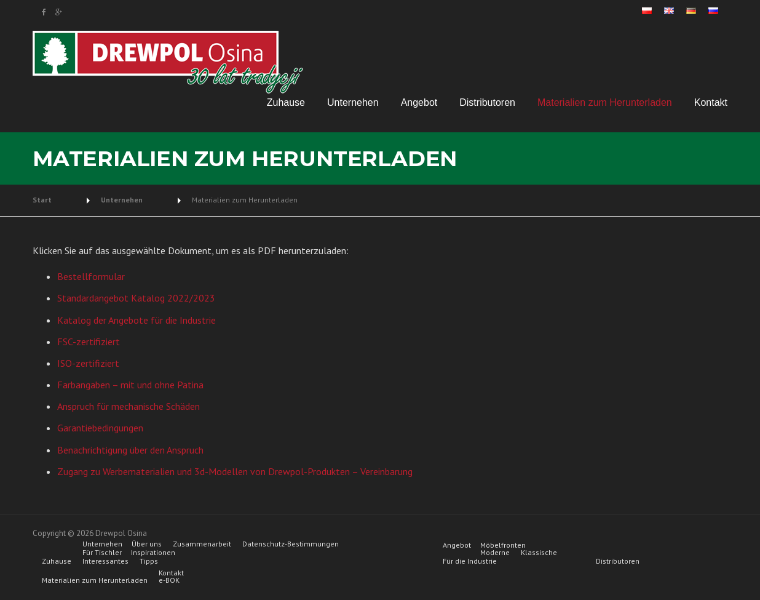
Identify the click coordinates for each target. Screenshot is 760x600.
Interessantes (105, 561)
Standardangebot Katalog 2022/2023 (136, 298)
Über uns (147, 544)
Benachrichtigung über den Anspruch (130, 450)
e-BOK (169, 580)
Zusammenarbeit (202, 544)
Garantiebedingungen (100, 428)
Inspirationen (153, 552)
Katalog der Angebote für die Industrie (136, 320)
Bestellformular (91, 276)
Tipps (149, 561)
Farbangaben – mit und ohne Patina (130, 384)
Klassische (539, 552)
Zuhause (286, 102)
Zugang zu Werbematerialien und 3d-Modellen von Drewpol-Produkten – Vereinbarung (235, 471)
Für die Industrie (470, 561)
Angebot (419, 102)
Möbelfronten (503, 545)
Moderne (495, 552)
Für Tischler (102, 552)
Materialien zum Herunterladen (604, 102)
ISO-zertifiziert (88, 363)
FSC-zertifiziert (88, 341)
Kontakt (710, 102)
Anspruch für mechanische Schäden (128, 406)
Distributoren (487, 102)
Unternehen (353, 102)
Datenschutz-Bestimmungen (290, 544)
